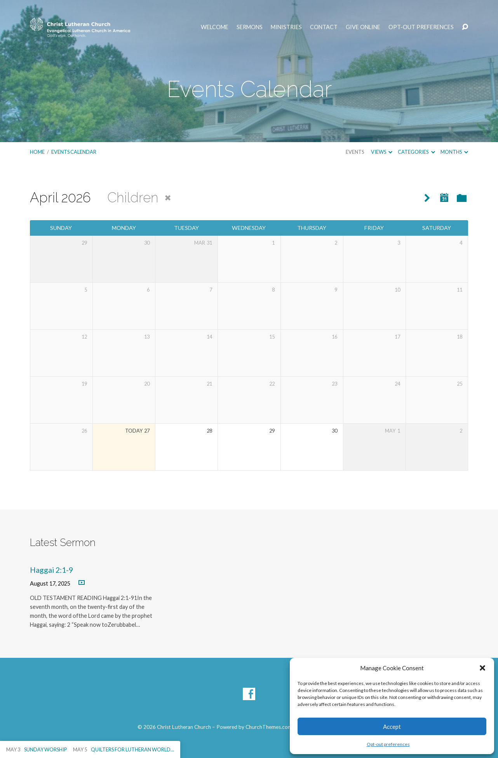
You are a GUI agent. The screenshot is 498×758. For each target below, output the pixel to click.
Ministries (286, 27)
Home (37, 152)
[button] (482, 668)
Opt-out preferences (388, 744)
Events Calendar (73, 152)
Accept (392, 726)
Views (381, 152)
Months (454, 152)
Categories (416, 152)
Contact (324, 27)
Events (355, 152)
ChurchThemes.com (269, 727)
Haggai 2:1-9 (51, 569)
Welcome (214, 27)
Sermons (250, 27)
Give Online (363, 27)
